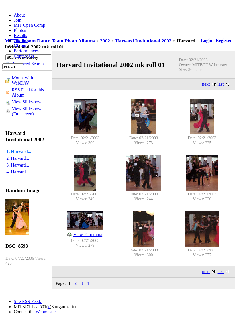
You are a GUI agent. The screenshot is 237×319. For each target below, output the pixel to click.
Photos (20, 30)
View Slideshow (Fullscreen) (26, 111)
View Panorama (87, 234)
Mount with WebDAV (22, 80)
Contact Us (24, 56)
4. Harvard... (17, 171)
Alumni (21, 40)
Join (17, 20)
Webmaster (46, 311)
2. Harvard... (17, 158)
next (206, 84)
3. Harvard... (17, 165)
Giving (20, 45)
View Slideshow (26, 101)
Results (20, 35)
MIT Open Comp (29, 25)
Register (224, 40)
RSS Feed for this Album (28, 92)
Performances (26, 50)
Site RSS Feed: (28, 301)
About (19, 15)
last (221, 84)
